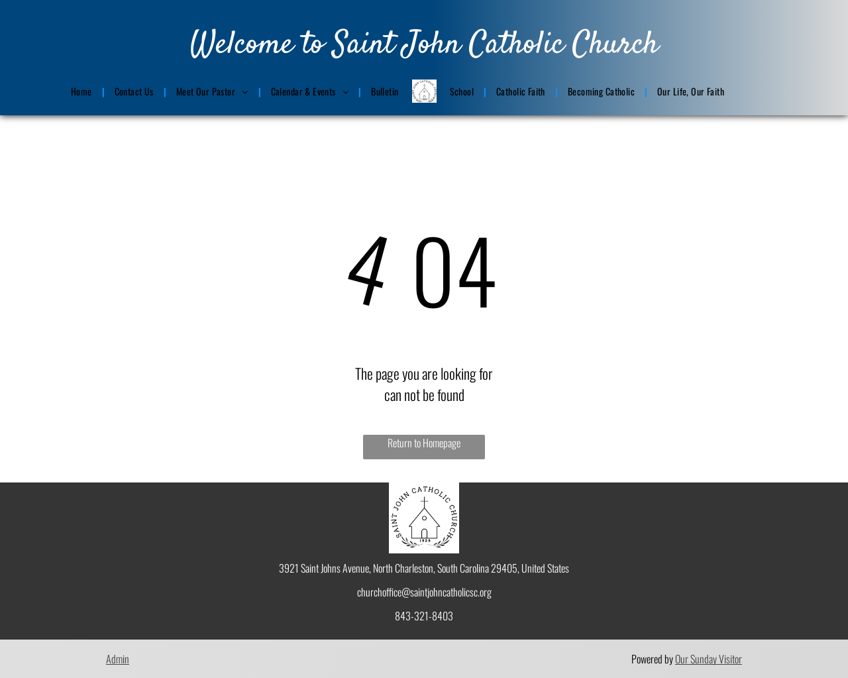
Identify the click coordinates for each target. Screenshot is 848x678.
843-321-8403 (424, 616)
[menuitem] (83, 91)
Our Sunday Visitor (708, 659)
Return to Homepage (424, 443)
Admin (117, 659)
